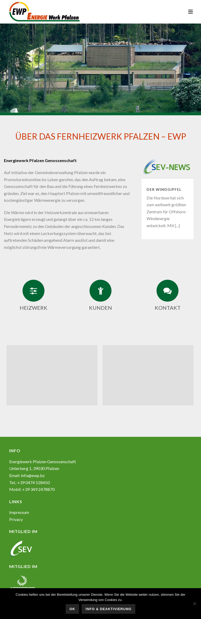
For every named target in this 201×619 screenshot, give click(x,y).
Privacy (16, 519)
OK (72, 609)
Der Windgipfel (164, 189)
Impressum (19, 512)
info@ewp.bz (33, 475)
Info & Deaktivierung (108, 609)
